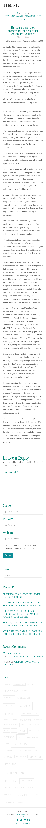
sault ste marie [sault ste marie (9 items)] (15, 787)
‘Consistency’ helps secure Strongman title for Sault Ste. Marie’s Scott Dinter (21, 614)
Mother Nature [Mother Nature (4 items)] (21, 756)
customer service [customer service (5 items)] (30, 714)
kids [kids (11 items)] (23, 730)
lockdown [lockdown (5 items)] (8, 750)
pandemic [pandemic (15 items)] (12, 764)
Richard (23, 816)
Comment (10, 472)
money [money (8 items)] (8, 757)
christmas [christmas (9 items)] (23, 697)
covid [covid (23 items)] (24, 706)
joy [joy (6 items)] (14, 731)
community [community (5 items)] (9, 705)
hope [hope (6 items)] (6, 731)
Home (18, 823)
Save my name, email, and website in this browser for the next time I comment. (22, 547)
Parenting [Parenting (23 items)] (16, 773)
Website (8, 533)
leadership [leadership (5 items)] (34, 730)
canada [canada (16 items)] (11, 691)
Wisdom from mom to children (25, 656)
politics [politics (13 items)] (11, 780)
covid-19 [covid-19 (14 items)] (11, 714)
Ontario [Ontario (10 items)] (35, 757)
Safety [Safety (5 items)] (39, 780)
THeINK (11, 5)
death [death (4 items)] (6, 720)
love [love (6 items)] (18, 751)
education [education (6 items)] (25, 720)
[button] (42, 3)
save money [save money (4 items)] (32, 787)
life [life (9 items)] (20, 737)
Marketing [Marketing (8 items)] (31, 750)
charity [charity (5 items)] (25, 690)
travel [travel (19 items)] (21, 795)
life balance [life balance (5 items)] (32, 737)
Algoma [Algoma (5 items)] (7, 684)
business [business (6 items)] (31, 684)
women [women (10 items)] (9, 802)
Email (8, 519)
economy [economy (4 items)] (14, 720)
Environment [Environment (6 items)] (10, 725)
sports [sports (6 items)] (7, 795)
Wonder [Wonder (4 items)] (20, 802)
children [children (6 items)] (8, 698)
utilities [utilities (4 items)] (35, 794)
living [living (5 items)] (6, 744)
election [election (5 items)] (38, 720)
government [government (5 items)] (33, 725)
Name (8, 505)
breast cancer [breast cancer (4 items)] (19, 684)
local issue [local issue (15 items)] (22, 744)
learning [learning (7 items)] (9, 737)
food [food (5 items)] (23, 725)
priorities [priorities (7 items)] (27, 781)
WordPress (22, 814)
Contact (26, 823)
